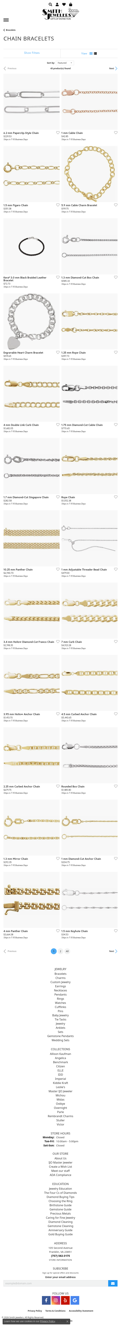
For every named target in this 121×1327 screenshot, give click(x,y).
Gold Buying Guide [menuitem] (60, 1234)
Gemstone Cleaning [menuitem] (60, 1226)
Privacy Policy (35, 1310)
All (67, 951)
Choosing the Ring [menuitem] (60, 1201)
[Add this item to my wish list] (57, 132)
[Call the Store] (60, 1255)
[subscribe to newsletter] (113, 1283)
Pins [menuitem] (60, 1011)
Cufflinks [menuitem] (60, 1007)
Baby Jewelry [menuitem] (60, 1015)
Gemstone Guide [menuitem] (60, 1209)
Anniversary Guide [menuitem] (60, 1230)
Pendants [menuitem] (60, 994)
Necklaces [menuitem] (60, 990)
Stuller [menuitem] (60, 1120)
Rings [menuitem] (60, 999)
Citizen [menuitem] (60, 1066)
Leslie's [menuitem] (60, 1087)
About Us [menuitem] (61, 1158)
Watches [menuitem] (60, 1003)
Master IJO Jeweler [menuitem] (60, 1091)
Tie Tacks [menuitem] (60, 1019)
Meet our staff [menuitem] (60, 1171)
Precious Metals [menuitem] (60, 1213)
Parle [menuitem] (60, 1112)
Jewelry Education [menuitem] (60, 1189)
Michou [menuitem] (60, 1095)
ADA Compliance (60, 1175)
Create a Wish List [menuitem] (60, 1167)
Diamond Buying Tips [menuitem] (60, 1197)
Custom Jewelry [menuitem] (60, 982)
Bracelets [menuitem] (61, 974)
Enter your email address (60, 1277)
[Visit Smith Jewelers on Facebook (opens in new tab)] (46, 1300)
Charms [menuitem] (60, 978)
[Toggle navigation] (6, 20)
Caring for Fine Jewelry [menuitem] (60, 1218)
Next (111, 68)
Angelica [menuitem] (60, 1058)
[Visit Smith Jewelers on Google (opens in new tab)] (75, 1300)
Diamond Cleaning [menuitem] (60, 1222)
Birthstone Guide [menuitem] (60, 1205)
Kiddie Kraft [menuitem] (60, 1083)
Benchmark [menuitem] (60, 1062)
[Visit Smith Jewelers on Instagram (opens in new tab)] (55, 1300)
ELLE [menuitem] (61, 1070)
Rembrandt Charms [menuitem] (60, 1116)
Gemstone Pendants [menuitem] (60, 1036)
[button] (50, 4)
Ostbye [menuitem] (60, 1104)
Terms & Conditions (55, 1310)
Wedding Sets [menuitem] (61, 1040)
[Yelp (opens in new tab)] (65, 1300)
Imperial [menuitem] (60, 1079)
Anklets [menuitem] (60, 1028)
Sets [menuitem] (60, 1032)
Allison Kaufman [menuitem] (60, 1054)
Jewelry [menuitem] (60, 1023)
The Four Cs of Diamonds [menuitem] (60, 1193)
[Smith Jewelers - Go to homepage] (60, 14)
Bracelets (11, 30)
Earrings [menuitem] (60, 986)
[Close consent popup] (67, 1321)
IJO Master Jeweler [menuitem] (60, 1162)
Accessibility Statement (81, 1310)
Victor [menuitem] (60, 1124)
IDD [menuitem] (60, 1075)
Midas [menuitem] (60, 1099)
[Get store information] (60, 1259)
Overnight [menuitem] (60, 1108)
